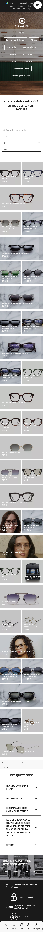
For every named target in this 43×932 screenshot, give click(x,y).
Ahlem (34, 40)
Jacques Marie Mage (15, 40)
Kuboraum (27, 61)
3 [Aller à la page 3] (11, 762)
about (29, 926)
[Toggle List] (39, 136)
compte (36, 926)
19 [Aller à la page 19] (21, 762)
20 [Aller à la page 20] (27, 762)
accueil (6, 927)
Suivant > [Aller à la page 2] (6, 767)
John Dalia (11, 47)
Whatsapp (30, 861)
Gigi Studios (27, 54)
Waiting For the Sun (21, 76)
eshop (14, 926)
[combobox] (19, 136)
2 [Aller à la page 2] (7, 762)
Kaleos (13, 54)
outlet (21, 926)
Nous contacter (12, 861)
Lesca (13, 61)
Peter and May (29, 47)
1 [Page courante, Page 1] (2, 762)
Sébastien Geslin (21, 68)
